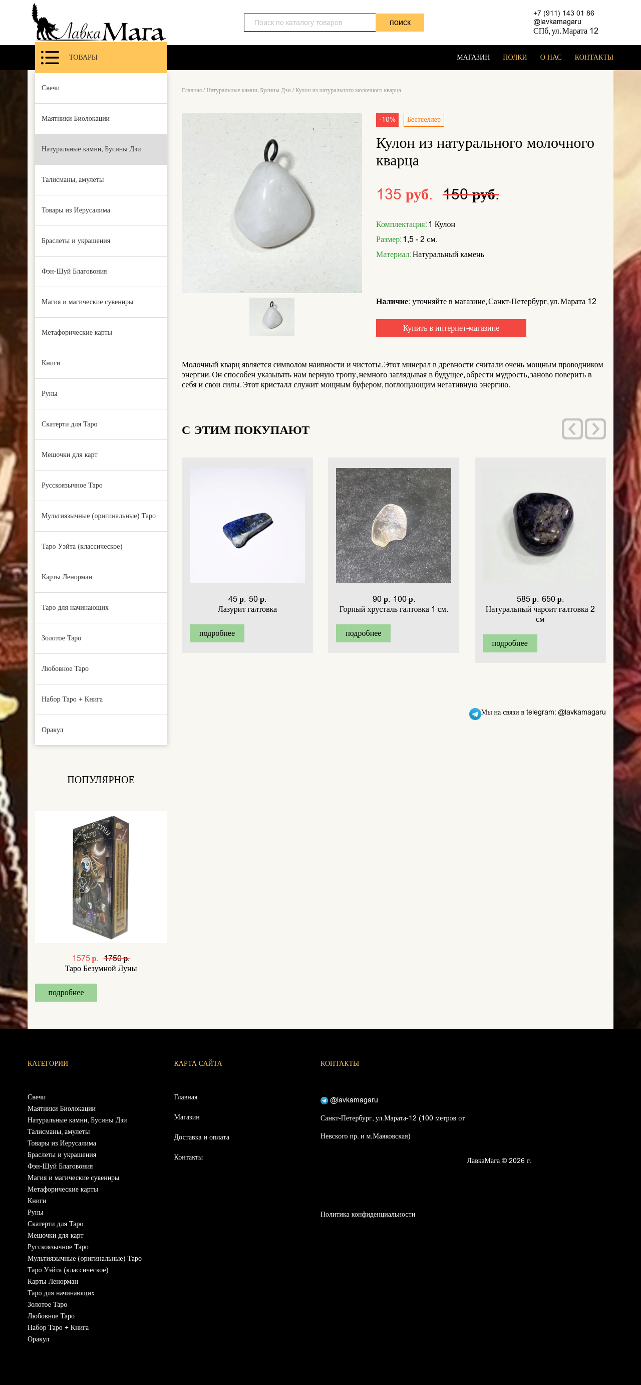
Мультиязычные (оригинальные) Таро (99, 516)
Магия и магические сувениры (88, 302)
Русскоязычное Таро (72, 485)
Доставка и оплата (201, 1137)
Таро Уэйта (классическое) (82, 546)
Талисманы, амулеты (73, 179)
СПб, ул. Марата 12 (565, 31)
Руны (50, 393)
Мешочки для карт (70, 454)
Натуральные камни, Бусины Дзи (91, 149)
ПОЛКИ (515, 57)
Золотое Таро (61, 638)
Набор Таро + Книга (72, 699)
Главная (192, 90)
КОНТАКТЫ (594, 57)
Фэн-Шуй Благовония (74, 271)
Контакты (188, 1157)
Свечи (51, 88)
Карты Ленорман (67, 577)
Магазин (187, 1117)
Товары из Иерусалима (76, 210)
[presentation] (572, 428)
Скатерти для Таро (70, 424)
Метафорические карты (77, 332)
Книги (51, 363)
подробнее (66, 992)
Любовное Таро (65, 668)
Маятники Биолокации (76, 118)
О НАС (551, 57)
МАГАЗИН (473, 57)
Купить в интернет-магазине (451, 328)
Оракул (52, 730)
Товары (69, 58)
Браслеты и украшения (76, 241)
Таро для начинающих (75, 607)
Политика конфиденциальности (367, 1214)
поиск (400, 22)
